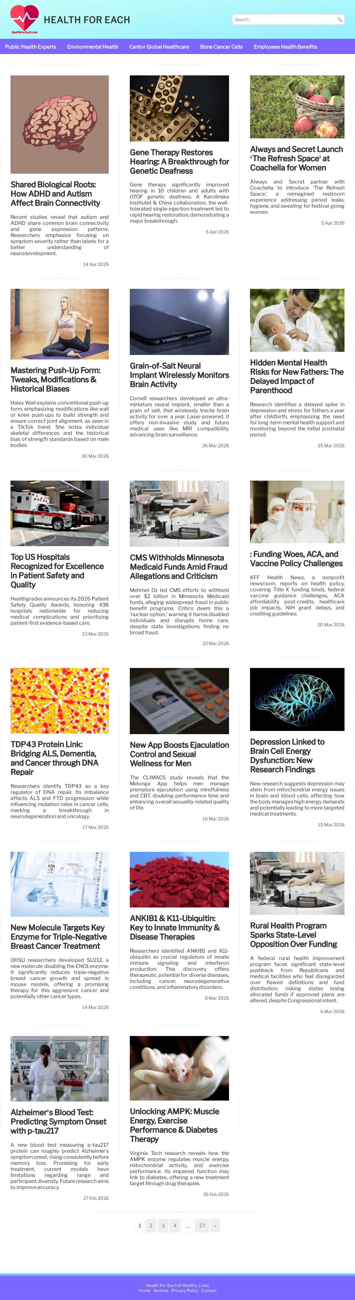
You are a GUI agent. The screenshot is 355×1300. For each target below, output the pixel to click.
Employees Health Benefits (285, 47)
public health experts (30, 47)
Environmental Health (92, 47)
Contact (209, 1290)
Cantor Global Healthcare (159, 47)
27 (202, 1226)
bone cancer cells (221, 47)
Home (145, 1290)
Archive (161, 1290)
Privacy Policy (184, 1290)
